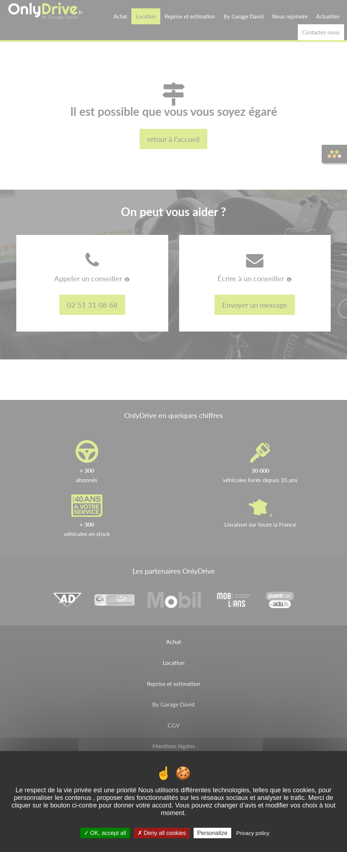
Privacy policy (253, 833)
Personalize (212, 833)
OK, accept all (105, 833)
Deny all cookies (161, 833)
